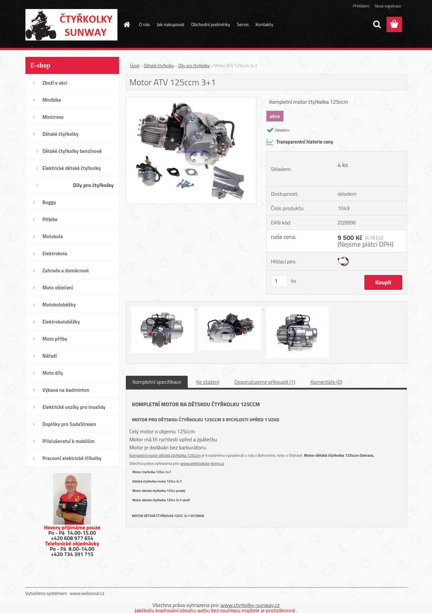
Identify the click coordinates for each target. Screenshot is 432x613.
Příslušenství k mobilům (68, 441)
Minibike (51, 100)
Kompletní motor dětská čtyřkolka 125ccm (165, 455)
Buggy (49, 202)
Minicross (53, 117)
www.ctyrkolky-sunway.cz (250, 605)
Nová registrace (388, 6)
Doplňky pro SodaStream (69, 424)
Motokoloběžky (59, 305)
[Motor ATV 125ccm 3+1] (191, 100)
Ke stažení (207, 382)
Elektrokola (54, 253)
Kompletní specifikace (157, 382)
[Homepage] (126, 24)
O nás (144, 24)
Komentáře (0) (326, 382)
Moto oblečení (57, 287)
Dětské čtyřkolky (60, 134)
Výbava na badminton (65, 390)
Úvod (135, 65)
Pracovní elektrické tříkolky (72, 458)
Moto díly (52, 373)
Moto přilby (55, 339)
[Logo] (71, 24)
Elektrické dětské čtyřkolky (71, 168)
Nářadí (49, 356)
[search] (376, 24)
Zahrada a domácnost (65, 270)
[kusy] (279, 281)
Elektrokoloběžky (61, 322)
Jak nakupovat (170, 24)
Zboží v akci (55, 83)
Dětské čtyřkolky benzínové (72, 151)
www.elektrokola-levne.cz (202, 463)
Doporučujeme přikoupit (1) (264, 382)
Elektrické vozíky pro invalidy (74, 407)
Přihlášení (361, 6)
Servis (243, 24)
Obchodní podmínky (210, 24)
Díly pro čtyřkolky (93, 185)
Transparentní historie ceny (299, 142)
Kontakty (264, 24)
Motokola (52, 236)
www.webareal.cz (87, 593)
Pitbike (50, 219)
